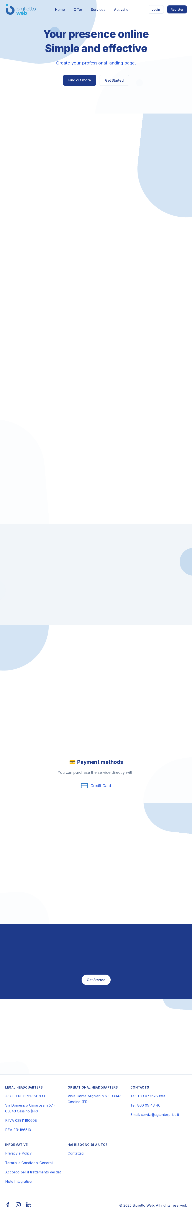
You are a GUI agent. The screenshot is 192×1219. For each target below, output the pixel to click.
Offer (78, 9)
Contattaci (76, 1153)
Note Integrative (18, 1181)
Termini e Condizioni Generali (29, 1163)
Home (60, 9)
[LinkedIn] (28, 1205)
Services (98, 9)
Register (177, 9)
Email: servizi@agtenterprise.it (154, 1114)
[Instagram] (18, 1205)
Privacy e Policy (18, 1153)
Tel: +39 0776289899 (148, 1096)
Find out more (79, 80)
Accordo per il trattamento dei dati (33, 1172)
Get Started (114, 80)
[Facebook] (7, 1205)
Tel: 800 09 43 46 (145, 1105)
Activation (122, 9)
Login (156, 9)
